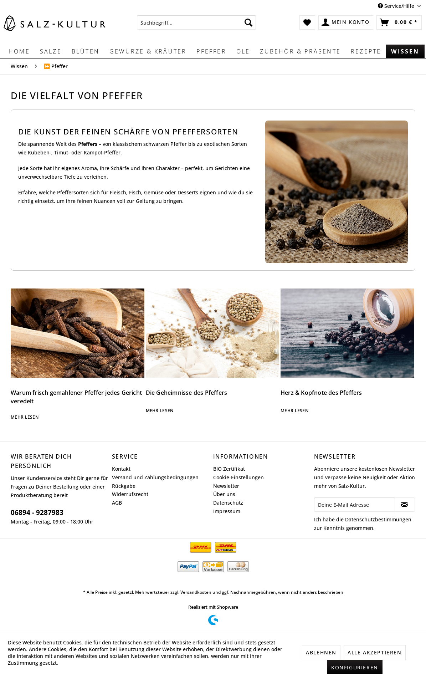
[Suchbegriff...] (196, 22)
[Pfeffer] (211, 51)
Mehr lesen (25, 417)
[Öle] (243, 51)
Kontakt (121, 468)
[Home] (19, 51)
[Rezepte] (366, 51)
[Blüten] (85, 51)
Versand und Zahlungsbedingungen (155, 477)
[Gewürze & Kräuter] (147, 51)
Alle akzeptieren (375, 652)
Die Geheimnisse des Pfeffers (186, 393)
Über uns (224, 494)
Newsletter (226, 485)
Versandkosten (195, 592)
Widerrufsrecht (130, 494)
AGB (117, 502)
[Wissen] (405, 51)
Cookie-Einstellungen (238, 477)
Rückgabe (123, 485)
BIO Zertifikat (229, 468)
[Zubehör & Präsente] (300, 51)
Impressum (226, 511)
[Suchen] (248, 22)
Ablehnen (321, 652)
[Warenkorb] (399, 22)
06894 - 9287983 (37, 512)
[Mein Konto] (345, 22)
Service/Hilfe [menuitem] (397, 5)
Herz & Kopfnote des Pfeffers (321, 393)
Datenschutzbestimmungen (378, 519)
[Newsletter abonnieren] (405, 504)
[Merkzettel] (307, 22)
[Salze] (51, 51)
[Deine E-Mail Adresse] (354, 504)
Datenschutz (228, 502)
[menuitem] (196, 22)
